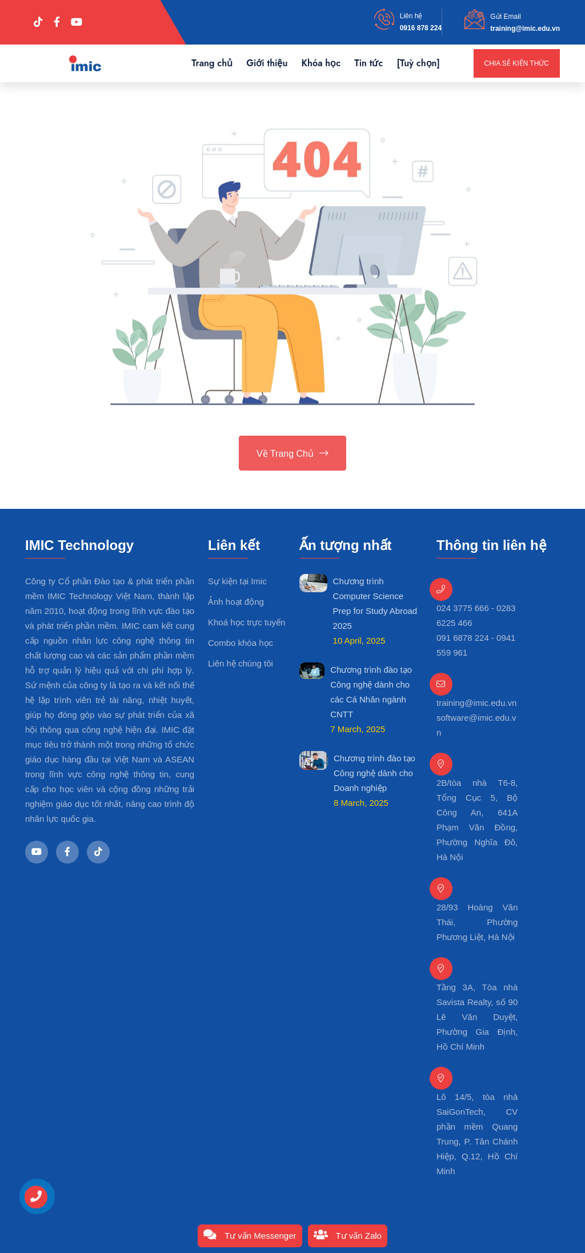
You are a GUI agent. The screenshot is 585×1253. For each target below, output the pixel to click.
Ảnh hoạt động (236, 602)
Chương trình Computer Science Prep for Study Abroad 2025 (375, 603)
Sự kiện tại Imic (237, 581)
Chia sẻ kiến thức (516, 63)
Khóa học (321, 63)
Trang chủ (212, 63)
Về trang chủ (292, 453)
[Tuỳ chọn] (418, 63)
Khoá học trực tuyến (246, 622)
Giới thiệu (266, 63)
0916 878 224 (421, 28)
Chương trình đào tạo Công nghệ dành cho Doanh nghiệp (374, 773)
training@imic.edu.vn (525, 29)
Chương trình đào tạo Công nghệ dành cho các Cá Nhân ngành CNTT (371, 692)
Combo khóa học (240, 643)
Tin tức (368, 63)
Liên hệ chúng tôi (240, 663)
